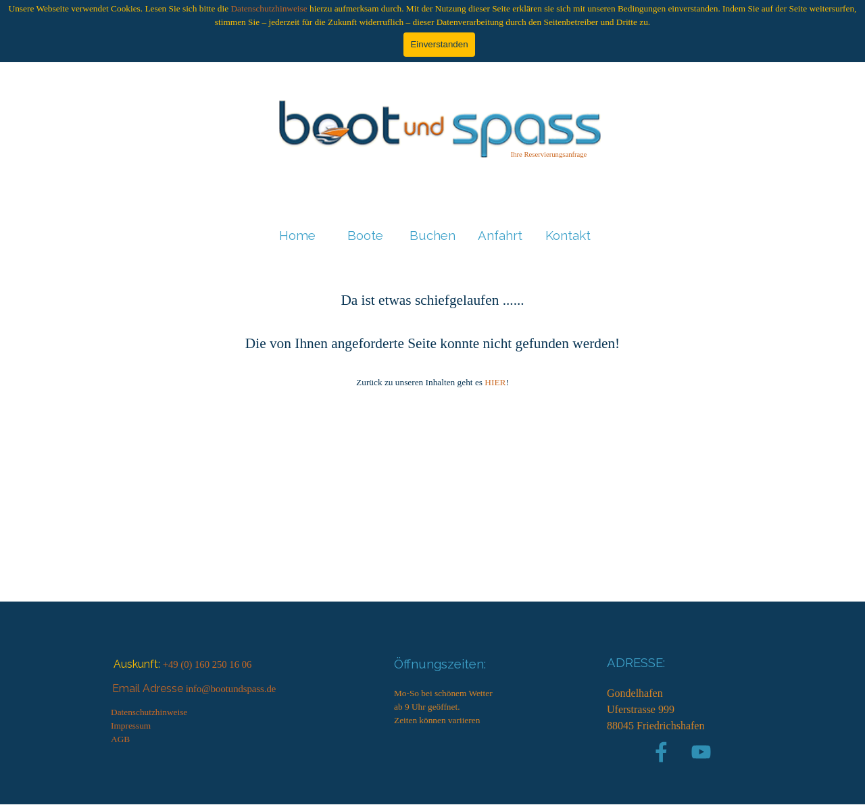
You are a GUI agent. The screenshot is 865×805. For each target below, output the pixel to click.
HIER (495, 382)
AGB (120, 739)
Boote (365, 235)
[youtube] (701, 752)
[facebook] (661, 752)
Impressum (131, 726)
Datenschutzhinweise (268, 8)
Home (297, 235)
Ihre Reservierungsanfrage (549, 154)
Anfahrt (500, 235)
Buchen (432, 235)
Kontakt (568, 235)
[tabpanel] (548, 154)
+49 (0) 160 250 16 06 (207, 664)
